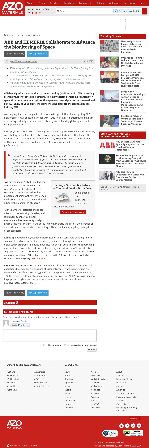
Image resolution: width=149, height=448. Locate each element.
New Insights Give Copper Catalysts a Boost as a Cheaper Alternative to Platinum (133, 45)
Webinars (95, 372)
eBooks (68, 389)
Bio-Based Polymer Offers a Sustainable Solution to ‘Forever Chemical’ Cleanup (131, 113)
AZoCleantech (13, 379)
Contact (119, 386)
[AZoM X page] (36, 13)
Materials (95, 382)
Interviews (95, 375)
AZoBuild (11, 386)
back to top (135, 418)
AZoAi (37, 379)
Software (69, 407)
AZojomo (95, 393)
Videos (68, 393)
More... (142, 3)
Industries (95, 389)
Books (67, 386)
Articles (68, 375)
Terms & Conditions (125, 393)
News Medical (40, 382)
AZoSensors (39, 372)
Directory (67, 3)
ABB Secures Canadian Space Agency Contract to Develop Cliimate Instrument (131, 138)
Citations (11, 302)
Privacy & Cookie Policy (126, 397)
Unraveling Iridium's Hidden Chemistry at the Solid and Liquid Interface (132, 60)
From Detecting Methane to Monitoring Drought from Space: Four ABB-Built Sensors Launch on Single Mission (130, 152)
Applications (96, 386)
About (119, 372)
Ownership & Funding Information (126, 409)
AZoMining (12, 389)
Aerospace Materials (31, 35)
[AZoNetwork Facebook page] (32, 13)
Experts (94, 400)
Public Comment (54, 345)
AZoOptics (11, 382)
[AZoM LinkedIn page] (29, 13)
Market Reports (98, 379)
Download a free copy (73, 212)
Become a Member (125, 379)
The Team (95, 407)
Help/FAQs (95, 404)
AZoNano (11, 372)
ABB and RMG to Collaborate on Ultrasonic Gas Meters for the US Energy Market (131, 166)
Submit (91, 349)
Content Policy (123, 404)
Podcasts (95, 397)
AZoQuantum (40, 375)
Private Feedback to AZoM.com (82, 345)
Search (119, 375)
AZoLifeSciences (41, 386)
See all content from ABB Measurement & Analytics (120, 178)
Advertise (120, 389)
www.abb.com (38, 258)
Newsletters (121, 382)
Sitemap (120, 400)
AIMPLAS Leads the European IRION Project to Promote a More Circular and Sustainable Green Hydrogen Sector (133, 77)
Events (68, 397)
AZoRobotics (12, 375)
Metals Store (70, 400)
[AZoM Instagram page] (40, 13)
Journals (68, 404)
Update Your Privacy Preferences (23, 444)
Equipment (70, 382)
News (17, 35)
